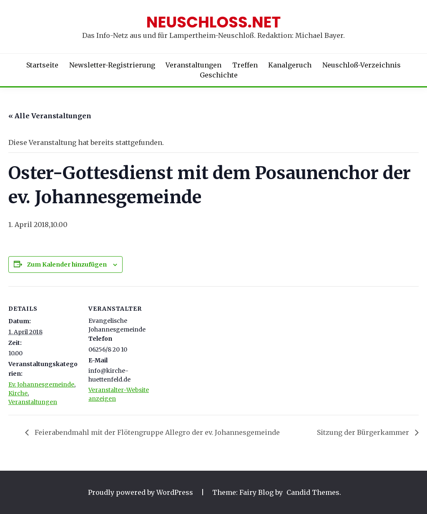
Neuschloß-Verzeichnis (361, 65)
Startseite (42, 65)
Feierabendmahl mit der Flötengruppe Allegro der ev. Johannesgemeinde (156, 432)
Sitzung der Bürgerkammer (364, 432)
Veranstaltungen (193, 65)
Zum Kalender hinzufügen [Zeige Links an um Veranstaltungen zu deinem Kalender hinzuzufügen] (67, 264)
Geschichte (219, 75)
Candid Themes (312, 492)
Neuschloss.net (213, 22)
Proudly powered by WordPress (141, 492)
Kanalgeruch (289, 65)
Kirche (18, 393)
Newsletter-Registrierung (112, 65)
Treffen (245, 65)
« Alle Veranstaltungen (49, 116)
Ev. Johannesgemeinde (41, 384)
